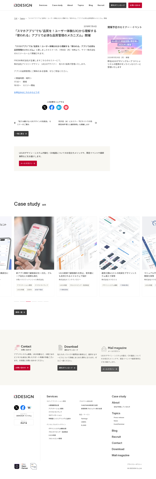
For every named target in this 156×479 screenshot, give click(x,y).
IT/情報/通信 (64, 291)
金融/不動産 (39, 291)
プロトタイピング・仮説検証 (79, 287)
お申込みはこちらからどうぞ (27, 92)
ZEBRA (29, 291)
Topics (22, 18)
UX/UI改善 (20, 291)
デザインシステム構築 (109, 287)
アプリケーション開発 (24, 287)
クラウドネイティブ (41, 287)
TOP (15, 18)
